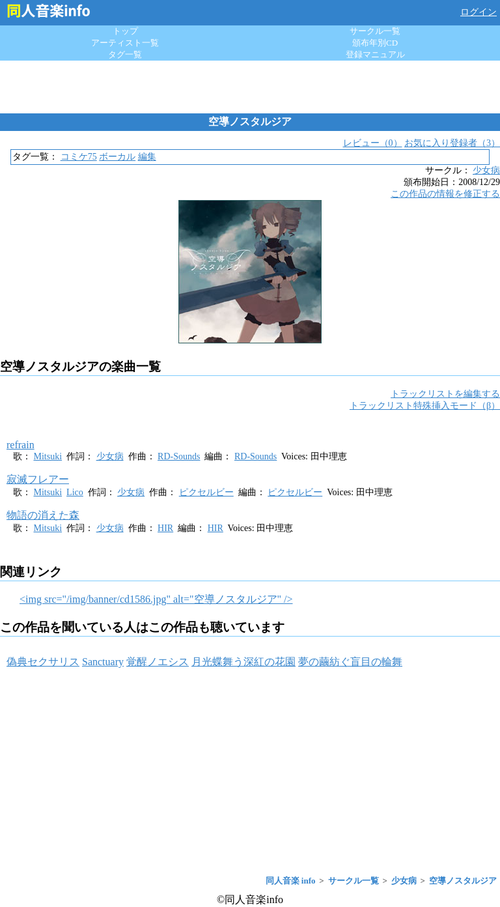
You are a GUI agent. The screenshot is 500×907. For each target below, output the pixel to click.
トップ (125, 31)
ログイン (478, 12)
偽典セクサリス (43, 661)
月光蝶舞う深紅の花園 (243, 661)
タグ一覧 (125, 54)
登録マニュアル (375, 54)
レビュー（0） (372, 143)
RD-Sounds (179, 456)
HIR (165, 528)
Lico (74, 492)
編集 (147, 157)
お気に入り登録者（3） (452, 143)
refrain (21, 444)
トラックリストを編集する (445, 394)
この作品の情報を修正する (445, 194)
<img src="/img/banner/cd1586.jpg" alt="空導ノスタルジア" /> (156, 599)
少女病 (486, 170)
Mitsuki (48, 456)
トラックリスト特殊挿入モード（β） (425, 405)
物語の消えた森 (43, 515)
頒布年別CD (375, 43)
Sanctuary (103, 661)
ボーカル (117, 157)
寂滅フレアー (38, 479)
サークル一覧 (375, 31)
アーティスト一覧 (125, 43)
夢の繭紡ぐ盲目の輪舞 (350, 661)
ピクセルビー (206, 492)
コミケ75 (79, 157)
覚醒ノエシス (157, 661)
